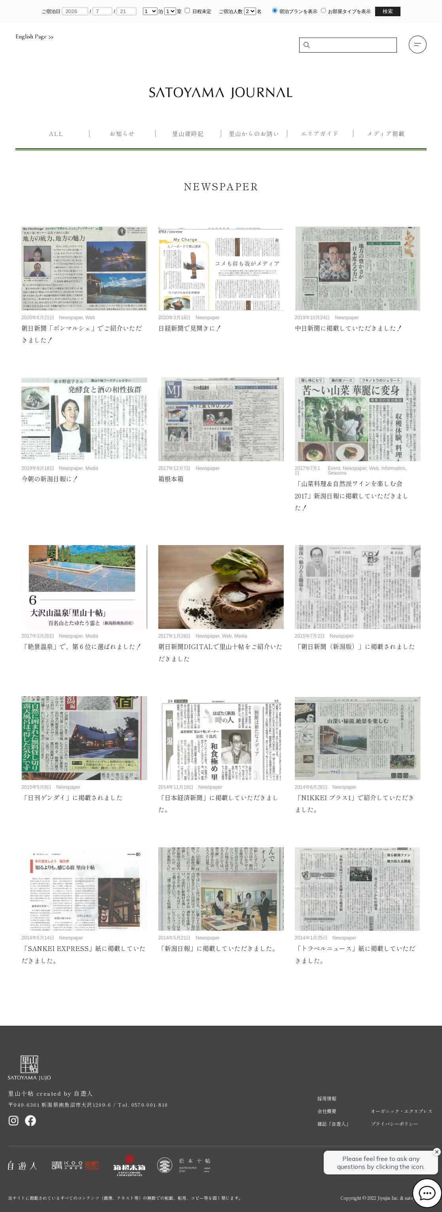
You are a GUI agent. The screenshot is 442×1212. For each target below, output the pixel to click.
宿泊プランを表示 (298, 11)
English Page (34, 37)
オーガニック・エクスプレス (402, 1111)
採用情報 (326, 1098)
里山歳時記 (188, 133)
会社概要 (326, 1111)
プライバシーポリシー (394, 1123)
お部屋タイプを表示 (349, 11)
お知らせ (122, 133)
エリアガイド (320, 133)
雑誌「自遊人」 (334, 1123)
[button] (418, 44)
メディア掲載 (386, 133)
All (56, 133)
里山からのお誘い (254, 133)
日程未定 (201, 11)
